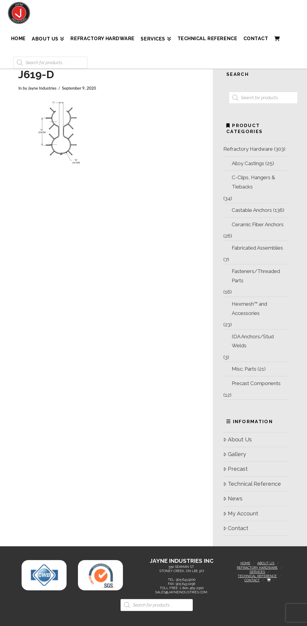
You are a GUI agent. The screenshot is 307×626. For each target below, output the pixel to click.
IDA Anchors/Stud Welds (253, 341)
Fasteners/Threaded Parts (256, 275)
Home (245, 563)
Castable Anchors (252, 210)
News (232, 498)
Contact (235, 528)
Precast (235, 469)
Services (257, 572)
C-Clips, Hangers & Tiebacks (253, 182)
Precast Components (256, 383)
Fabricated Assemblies (257, 248)
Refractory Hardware (248, 149)
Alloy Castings (248, 163)
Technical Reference (252, 484)
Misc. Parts (244, 369)
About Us (237, 439)
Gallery (234, 454)
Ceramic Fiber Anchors (258, 224)
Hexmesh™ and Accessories (249, 308)
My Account (240, 513)
